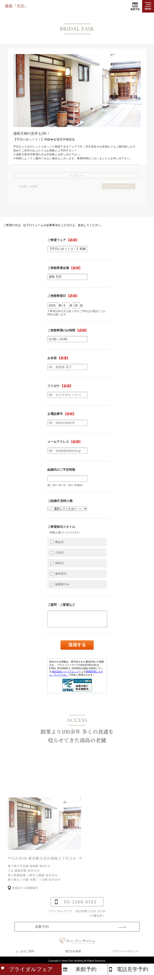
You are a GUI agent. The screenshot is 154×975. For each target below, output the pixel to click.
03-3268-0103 (80, 907)
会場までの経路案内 (25, 893)
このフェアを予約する (118, 186)
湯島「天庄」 (16, 6)
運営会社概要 (73, 951)
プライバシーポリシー (125, 951)
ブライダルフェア (31, 969)
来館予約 (135, 6)
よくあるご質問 (25, 951)
